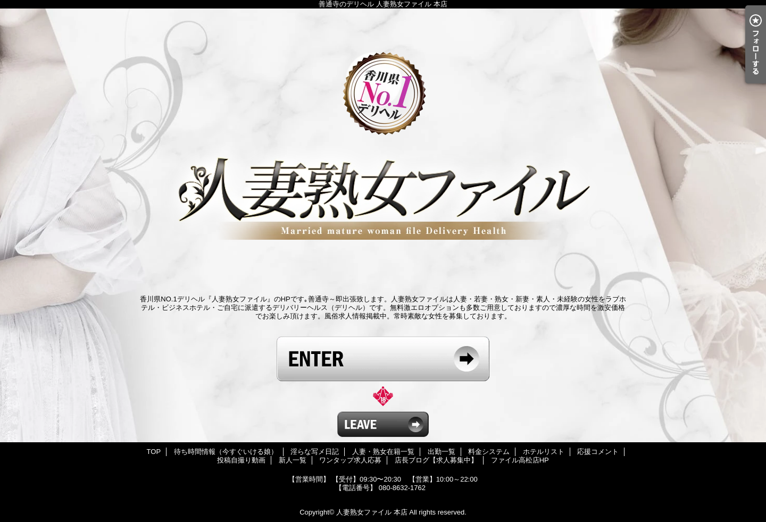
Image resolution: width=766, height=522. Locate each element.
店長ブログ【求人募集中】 (436, 460)
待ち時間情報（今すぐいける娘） (226, 452)
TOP (154, 452)
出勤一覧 (441, 452)
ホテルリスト (543, 452)
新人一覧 (292, 460)
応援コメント (598, 452)
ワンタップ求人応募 (350, 460)
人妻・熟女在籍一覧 (383, 452)
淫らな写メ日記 (314, 452)
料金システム (489, 452)
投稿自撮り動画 (241, 460)
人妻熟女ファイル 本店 (371, 512)
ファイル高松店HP (520, 460)
